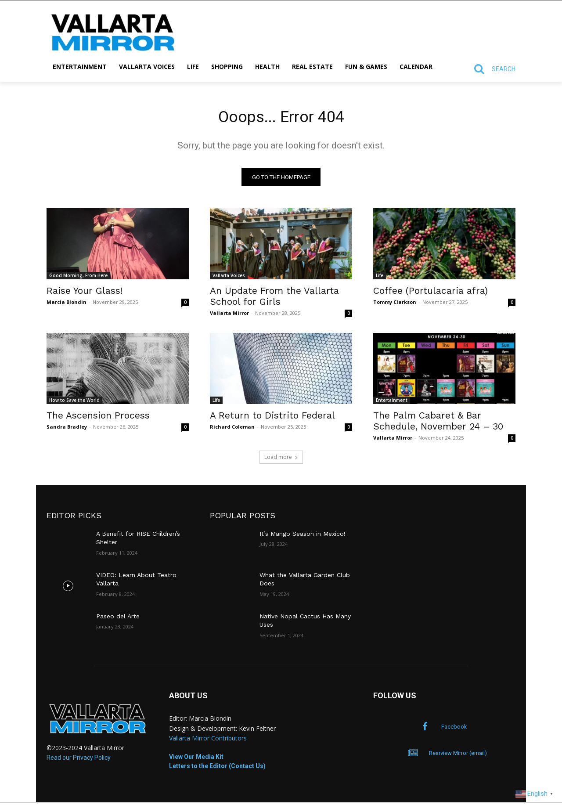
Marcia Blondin (66, 304)
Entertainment (391, 403)
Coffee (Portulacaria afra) (430, 293)
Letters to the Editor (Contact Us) (217, 768)
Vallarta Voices (229, 278)
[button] (490, 69)
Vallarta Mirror (229, 315)
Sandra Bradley (67, 429)
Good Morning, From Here (78, 278)
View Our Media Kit (196, 759)
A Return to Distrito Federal (272, 417)
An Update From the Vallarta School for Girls (274, 299)
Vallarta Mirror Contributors (208, 740)
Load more (281, 459)
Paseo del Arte (118, 618)
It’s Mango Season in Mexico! (302, 536)
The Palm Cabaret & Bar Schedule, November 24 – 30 (438, 423)
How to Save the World (74, 403)
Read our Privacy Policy (79, 759)
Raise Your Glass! (84, 293)
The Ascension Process (98, 417)
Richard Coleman (232, 429)
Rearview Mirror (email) (458, 755)
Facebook (454, 729)
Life (379, 278)
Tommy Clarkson (394, 304)
